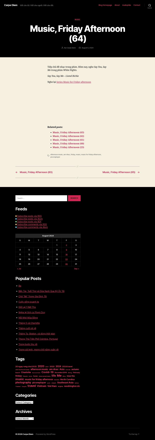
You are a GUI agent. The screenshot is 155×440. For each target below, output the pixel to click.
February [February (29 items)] (76, 373)
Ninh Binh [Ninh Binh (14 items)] (56, 379)
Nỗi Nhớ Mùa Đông (28, 317)
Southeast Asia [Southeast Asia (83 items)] (65, 382)
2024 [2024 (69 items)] (58, 366)
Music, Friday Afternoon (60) (68, 143)
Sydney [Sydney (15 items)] (77, 383)
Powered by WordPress (45, 434)
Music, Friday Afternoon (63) (68, 132)
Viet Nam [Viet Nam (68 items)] (52, 386)
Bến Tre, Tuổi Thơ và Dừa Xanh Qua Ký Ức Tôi (41, 291)
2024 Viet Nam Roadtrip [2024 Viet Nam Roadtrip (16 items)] (22, 369)
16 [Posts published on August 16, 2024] (66, 254)
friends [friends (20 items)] (25, 376)
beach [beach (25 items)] (17, 372)
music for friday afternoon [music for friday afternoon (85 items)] (39, 379)
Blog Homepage (105, 5)
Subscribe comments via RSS (32, 224)
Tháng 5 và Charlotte (29, 323)
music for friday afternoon (91, 154)
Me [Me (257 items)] (59, 375)
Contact (136, 5)
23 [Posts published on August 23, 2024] (66, 259)
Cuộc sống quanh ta (29, 301)
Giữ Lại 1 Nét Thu (27, 307)
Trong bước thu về (28, 344)
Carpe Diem (10, 5)
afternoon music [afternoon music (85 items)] (39, 369)
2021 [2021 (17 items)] (46, 366)
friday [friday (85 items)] (18, 375)
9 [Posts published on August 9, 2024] (66, 250)
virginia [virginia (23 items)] (60, 386)
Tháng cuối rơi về (27, 328)
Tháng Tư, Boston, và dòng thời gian (37, 333)
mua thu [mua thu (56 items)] (71, 376)
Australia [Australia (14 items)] (67, 369)
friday (73, 154)
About (117, 5)
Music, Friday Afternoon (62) (68, 136)
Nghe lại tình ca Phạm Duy (32, 312)
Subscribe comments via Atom (32, 227)
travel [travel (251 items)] (32, 386)
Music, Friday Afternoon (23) (68, 147)
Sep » (76, 269)
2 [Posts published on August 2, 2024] (66, 245)
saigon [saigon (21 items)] (53, 383)
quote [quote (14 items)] (48, 383)
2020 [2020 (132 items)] (41, 366)
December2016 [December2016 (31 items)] (61, 373)
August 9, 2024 (87, 48)
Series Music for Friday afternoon (73, 82)
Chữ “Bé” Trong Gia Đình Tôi (33, 296)
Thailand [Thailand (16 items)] (17, 386)
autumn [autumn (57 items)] (75, 369)
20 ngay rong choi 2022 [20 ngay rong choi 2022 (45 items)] (26, 366)
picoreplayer (55, 157)
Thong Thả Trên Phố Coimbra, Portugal (38, 339)
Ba (20, 285)
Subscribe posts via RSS (29, 216)
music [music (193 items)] (19, 379)
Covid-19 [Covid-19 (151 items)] (47, 372)
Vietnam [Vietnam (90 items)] (41, 386)
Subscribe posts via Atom (30, 219)
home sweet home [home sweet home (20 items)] (44, 376)
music (78, 154)
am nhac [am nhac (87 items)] (53, 369)
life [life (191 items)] (54, 375)
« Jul (19, 269)
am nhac (67, 154)
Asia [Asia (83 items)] (61, 369)
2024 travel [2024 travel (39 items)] (67, 366)
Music (77, 19)
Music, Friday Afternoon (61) (68, 140)
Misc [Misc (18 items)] (64, 376)
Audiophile (126, 5)
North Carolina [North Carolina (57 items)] (67, 379)
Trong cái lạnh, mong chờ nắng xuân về (38, 349)
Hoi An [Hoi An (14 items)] (30, 376)
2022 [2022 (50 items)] (52, 366)
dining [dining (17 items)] (70, 372)
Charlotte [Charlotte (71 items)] (26, 372)
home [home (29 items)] (35, 376)
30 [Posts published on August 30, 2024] (66, 264)
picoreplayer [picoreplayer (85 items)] (39, 382)
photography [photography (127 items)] (23, 382)
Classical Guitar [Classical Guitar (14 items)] (36, 372)
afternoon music (56, 154)
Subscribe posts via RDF (29, 221)
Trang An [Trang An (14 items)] (24, 386)
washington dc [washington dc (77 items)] (72, 386)
